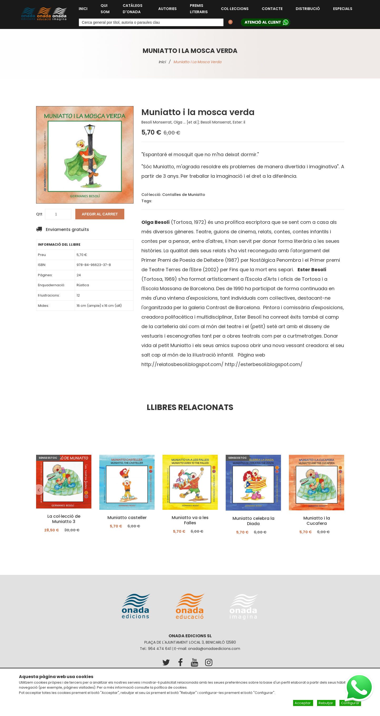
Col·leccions (235, 8)
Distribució (308, 8)
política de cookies (170, 687)
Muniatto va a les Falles (190, 520)
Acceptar (303, 703)
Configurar (350, 703)
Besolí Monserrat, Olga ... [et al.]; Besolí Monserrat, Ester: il (193, 122)
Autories (167, 8)
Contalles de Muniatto (183, 194)
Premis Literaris (199, 8)
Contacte (272, 8)
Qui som (105, 8)
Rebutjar (326, 703)
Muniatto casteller (126, 517)
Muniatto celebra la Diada (253, 521)
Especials (342, 8)
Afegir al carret (100, 214)
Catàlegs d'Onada (132, 8)
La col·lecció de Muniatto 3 (63, 519)
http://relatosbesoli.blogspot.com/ (182, 364)
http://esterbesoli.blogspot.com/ (264, 364)
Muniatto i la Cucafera (316, 521)
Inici (83, 8)
